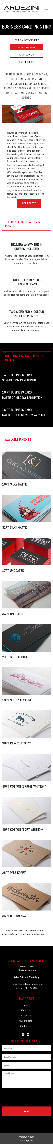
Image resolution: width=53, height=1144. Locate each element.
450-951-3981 (26, 966)
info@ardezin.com (26, 970)
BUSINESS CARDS (26, 47)
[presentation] (23, 1096)
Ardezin (30, 1136)
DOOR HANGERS (26, 54)
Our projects (25, 1020)
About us (25, 1010)
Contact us (25, 1026)
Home (26, 1005)
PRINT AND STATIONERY (27, 40)
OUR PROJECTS (26, 62)
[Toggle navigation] (46, 9)
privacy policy (26, 1140)
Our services (26, 1015)
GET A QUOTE (29, 203)
